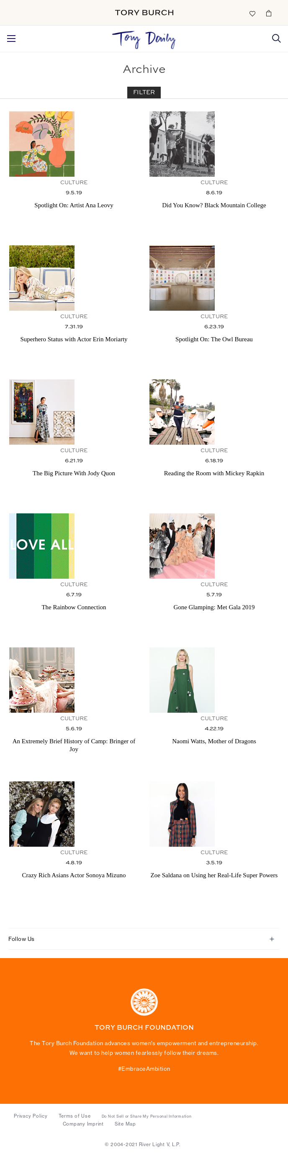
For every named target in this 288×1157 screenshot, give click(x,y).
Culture (73, 183)
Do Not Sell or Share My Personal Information (147, 1116)
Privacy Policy (31, 1116)
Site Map (125, 1124)
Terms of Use (75, 1116)
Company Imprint (83, 1124)
